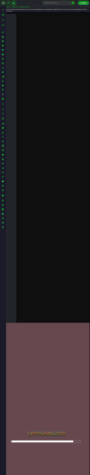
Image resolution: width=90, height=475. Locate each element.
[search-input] (57, 2)
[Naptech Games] (8, 3)
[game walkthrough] (14, 3)
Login (83, 3)
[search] (73, 3)
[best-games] (4, 15)
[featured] (4, 20)
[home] (4, 9)
